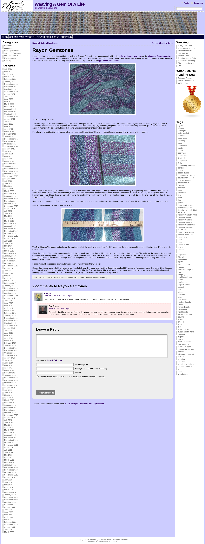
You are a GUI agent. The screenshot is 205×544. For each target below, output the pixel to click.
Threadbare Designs (186, 63)
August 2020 (9, 179)
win (179, 369)
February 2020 (10, 194)
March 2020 (9, 191)
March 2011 (9, 460)
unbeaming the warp (186, 349)
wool (180, 372)
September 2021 (11, 146)
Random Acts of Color (187, 58)
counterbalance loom (187, 175)
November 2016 (11, 291)
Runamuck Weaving (186, 61)
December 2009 (11, 497)
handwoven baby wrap (187, 215)
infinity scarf (183, 237)
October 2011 (10, 442)
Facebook (182, 193)
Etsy (180, 190)
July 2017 (8, 271)
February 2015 (10, 343)
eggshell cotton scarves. (109, 60)
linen (180, 252)
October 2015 (10, 323)
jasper (180, 242)
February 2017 (10, 283)
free (179, 200)
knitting (181, 250)
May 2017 (8, 276)
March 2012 (9, 430)
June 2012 (8, 422)
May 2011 (8, 455)
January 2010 (10, 495)
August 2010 (9, 477)
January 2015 (10, 345)
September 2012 (11, 415)
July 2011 (8, 450)
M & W (181, 257)
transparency (183, 344)
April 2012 (8, 427)
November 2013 (11, 380)
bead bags (182, 138)
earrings (181, 188)
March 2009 (9, 520)
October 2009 (10, 502)
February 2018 (10, 253)
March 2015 (9, 340)
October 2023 (10, 89)
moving (181, 272)
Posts (186, 3)
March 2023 (9, 104)
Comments (198, 3)
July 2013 (8, 390)
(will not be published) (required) (91, 373)
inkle (180, 240)
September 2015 (11, 325)
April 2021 (8, 159)
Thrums (181, 66)
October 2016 (10, 293)
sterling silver (183, 329)
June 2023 (8, 99)
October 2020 (10, 174)
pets (180, 289)
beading (181, 140)
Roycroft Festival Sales (162, 43)
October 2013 (10, 383)
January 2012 (10, 435)
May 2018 (8, 246)
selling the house (185, 314)
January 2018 (10, 256)
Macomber (182, 260)
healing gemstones (186, 232)
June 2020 (8, 184)
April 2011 (8, 457)
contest (181, 168)
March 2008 (9, 532)
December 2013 (11, 378)
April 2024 (8, 74)
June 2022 (8, 124)
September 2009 (11, 505)
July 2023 (8, 96)
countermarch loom (186, 178)
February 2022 (10, 134)
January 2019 (10, 226)
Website (78, 377)
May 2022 (8, 126)
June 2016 (8, 303)
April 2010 (8, 487)
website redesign (185, 367)
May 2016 (8, 305)
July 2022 (8, 121)
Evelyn (47, 293)
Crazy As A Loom (185, 46)
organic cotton (184, 284)
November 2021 (11, 141)
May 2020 (8, 186)
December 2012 (11, 408)
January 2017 (10, 286)
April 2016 (8, 308)
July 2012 (8, 420)
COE (180, 163)
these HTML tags (54, 364)
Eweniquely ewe (185, 51)
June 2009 (8, 512)
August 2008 (9, 527)
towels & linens (184, 342)
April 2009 (8, 517)
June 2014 (8, 363)
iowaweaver (183, 53)
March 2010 (9, 490)
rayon (87, 277)
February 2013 (10, 403)
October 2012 (10, 413)
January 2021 (10, 166)
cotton (180, 170)
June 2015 (8, 333)
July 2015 (8, 330)
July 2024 (8, 69)
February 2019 (10, 223)
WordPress (102, 541)
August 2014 (9, 358)
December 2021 (11, 139)
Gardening (8, 48)
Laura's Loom (183, 56)
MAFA (180, 262)
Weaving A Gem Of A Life (60, 4)
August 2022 (9, 119)
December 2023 (11, 84)
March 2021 (9, 161)
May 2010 (8, 485)
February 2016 (10, 313)
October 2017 (10, 263)
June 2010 (8, 482)
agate (180, 125)
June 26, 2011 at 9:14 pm (59, 308)
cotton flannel (183, 173)
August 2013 (9, 388)
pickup (181, 292)
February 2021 (10, 164)
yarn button (182, 374)
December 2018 (11, 228)
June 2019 (8, 213)
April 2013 (8, 398)
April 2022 (8, 129)
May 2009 (8, 515)
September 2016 (11, 296)
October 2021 (10, 144)
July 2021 (8, 151)
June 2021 (8, 154)
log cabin (182, 255)
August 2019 (9, 208)
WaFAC (181, 357)
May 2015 (8, 335)
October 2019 (10, 203)
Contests (8, 46)
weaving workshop (185, 364)
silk (179, 327)
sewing (181, 317)
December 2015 (11, 318)
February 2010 (10, 492)
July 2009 (8, 510)
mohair (181, 267)
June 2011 (8, 452)
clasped (181, 158)
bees (180, 143)
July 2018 (8, 241)
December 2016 (11, 288)
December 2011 (11, 437)
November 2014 (11, 350)
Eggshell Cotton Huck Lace (44, 43)
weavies (181, 362)
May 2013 (8, 395)
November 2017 (11, 261)
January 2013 (10, 405)
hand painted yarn (185, 205)
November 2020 (11, 171)
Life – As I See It (11, 56)
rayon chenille (184, 307)
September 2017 (11, 266)
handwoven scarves (76, 277)
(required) (81, 369)
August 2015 (9, 328)
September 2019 (11, 206)
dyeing (181, 185)
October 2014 (10, 353)
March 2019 (9, 221)
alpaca (181, 128)
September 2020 (11, 176)
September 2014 (11, 355)
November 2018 (11, 231)
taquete (181, 337)
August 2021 (9, 149)
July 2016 (8, 301)
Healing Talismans (11, 51)
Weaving (8, 61)
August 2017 (9, 268)
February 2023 (10, 106)
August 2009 (9, 507)
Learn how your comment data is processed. (85, 408)
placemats (182, 299)
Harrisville (182, 230)
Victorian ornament (186, 354)
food (180, 198)
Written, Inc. (183, 83)
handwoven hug (184, 217)
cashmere (182, 153)
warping (181, 359)
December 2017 (11, 258)
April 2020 (8, 189)
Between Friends (185, 78)
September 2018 (11, 236)
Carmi (180, 150)
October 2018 (10, 233)
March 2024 (9, 77)
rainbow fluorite (184, 302)
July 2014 (8, 360)
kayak (180, 247)
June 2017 (8, 273)
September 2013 (11, 385)
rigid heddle (183, 312)
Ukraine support (184, 347)
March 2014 (9, 370)
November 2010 (11, 470)
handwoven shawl (185, 227)
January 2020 (10, 196)
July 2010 (8, 480)
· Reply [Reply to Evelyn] (69, 296)
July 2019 (8, 211)
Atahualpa (113, 541)
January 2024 (10, 82)
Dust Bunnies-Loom (186, 48)
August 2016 (9, 298)
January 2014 (10, 375)
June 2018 (8, 243)
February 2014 (10, 373)
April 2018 (8, 248)
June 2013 (8, 393)
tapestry (181, 334)
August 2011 (9, 447)
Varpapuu (182, 352)
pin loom (181, 294)
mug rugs (182, 274)
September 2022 (11, 116)
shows (180, 324)
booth (180, 148)
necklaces (182, 282)
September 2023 (11, 91)
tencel (180, 339)
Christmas (182, 155)
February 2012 (10, 432)
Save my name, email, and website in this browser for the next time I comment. (72, 381)
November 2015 (11, 320)
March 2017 (9, 281)
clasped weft (183, 160)
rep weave (182, 309)
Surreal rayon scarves (131, 56)
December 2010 (11, 467)
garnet (180, 203)
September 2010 (11, 475)
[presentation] (56, 387)
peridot (181, 287)
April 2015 (8, 338)
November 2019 (11, 201)
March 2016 (9, 310)
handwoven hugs (185, 220)
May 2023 (8, 101)
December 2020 (11, 169)
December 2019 (11, 198)
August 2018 (9, 238)
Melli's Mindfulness (186, 80)
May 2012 (8, 425)
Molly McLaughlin (185, 269)
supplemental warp (186, 332)
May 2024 (8, 72)
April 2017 (8, 278)
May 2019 (8, 216)
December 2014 (11, 348)
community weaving (186, 165)
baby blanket (183, 133)
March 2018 (9, 251)
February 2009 (10, 522)
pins (179, 297)
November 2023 (11, 86)
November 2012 (11, 410)
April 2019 (8, 218)
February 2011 (10, 462)
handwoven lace (60, 277)
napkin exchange (185, 277)
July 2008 (8, 529)
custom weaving (185, 180)
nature (180, 279)
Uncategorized (10, 58)
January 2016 (10, 315)
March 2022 (9, 131)
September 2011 (11, 445)
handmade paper (185, 208)
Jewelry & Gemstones (13, 53)
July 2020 (8, 181)
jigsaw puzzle (183, 245)
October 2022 (10, 114)
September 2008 (11, 525)
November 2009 (11, 500)
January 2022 (10, 136)
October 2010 (10, 472)
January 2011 (10, 465)
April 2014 (8, 368)
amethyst (182, 130)
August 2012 (9, 417)
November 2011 (11, 440)
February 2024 (10, 79)
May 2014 (8, 365)
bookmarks (182, 145)
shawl (180, 319)
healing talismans (185, 235)
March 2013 (9, 400)
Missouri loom (184, 265)
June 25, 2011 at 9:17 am (54, 296)
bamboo (181, 135)
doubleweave (183, 183)
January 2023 (10, 109)
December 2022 (11, 111)
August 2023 (9, 94)
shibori (181, 322)
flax (179, 195)
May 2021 (8, 156)
